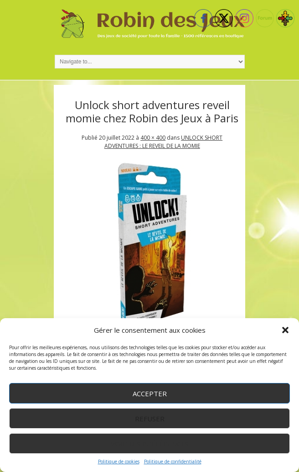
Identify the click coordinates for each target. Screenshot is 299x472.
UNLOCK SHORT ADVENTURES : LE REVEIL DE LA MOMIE (163, 142)
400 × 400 (152, 138)
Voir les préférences (150, 443)
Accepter (150, 393)
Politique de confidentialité (172, 461)
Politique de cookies (118, 461)
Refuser (150, 418)
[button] (285, 330)
